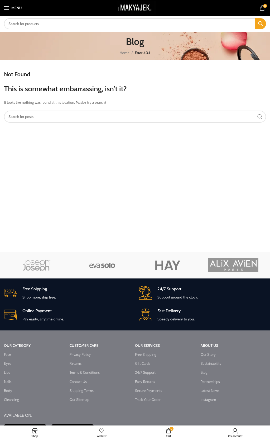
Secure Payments (148, 390)
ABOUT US (209, 345)
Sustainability (210, 363)
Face (7, 354)
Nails (8, 381)
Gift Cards (142, 363)
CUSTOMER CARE (84, 345)
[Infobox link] (67, 293)
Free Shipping (145, 354)
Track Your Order (148, 399)
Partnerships (210, 381)
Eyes (7, 363)
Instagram (208, 399)
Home (124, 52)
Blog (203, 372)
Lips (7, 372)
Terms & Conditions (85, 372)
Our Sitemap (79, 399)
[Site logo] (136, 7)
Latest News (209, 390)
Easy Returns (145, 381)
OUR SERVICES (147, 345)
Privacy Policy (80, 354)
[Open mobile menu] (12, 8)
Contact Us (78, 381)
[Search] (135, 23)
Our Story (207, 354)
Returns (75, 363)
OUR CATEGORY (17, 345)
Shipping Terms (82, 390)
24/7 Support (145, 372)
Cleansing (11, 399)
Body (8, 390)
